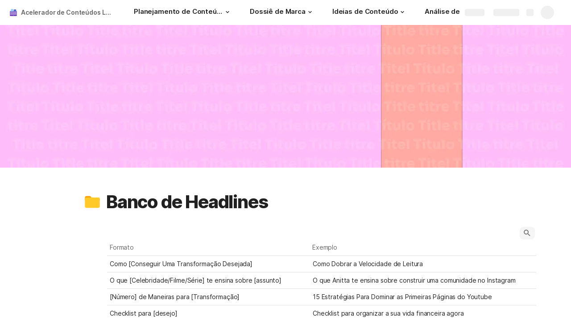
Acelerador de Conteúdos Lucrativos (68, 12)
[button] (227, 12)
